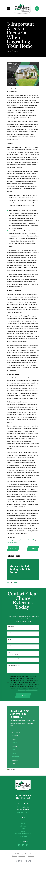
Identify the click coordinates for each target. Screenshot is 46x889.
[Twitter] (23, 845)
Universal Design (12, 542)
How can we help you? (14, 665)
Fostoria (14, 743)
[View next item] (15, 582)
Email (9, 646)
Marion (14, 753)
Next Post (32, 548)
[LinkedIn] (27, 845)
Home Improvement (13, 540)
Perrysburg (15, 757)
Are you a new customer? (15, 659)
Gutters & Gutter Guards (23, 834)
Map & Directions (23, 812)
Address (10, 652)
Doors (23, 829)
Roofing (23, 824)
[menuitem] (14, 856)
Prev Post (13, 548)
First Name (11, 626)
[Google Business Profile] (19, 845)
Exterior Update (26, 540)
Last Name (11, 633)
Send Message (23, 696)
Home (23, 821)
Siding (33, 540)
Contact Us (23, 836)
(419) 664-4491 (23, 798)
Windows (23, 826)
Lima (13, 750)
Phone (9, 639)
